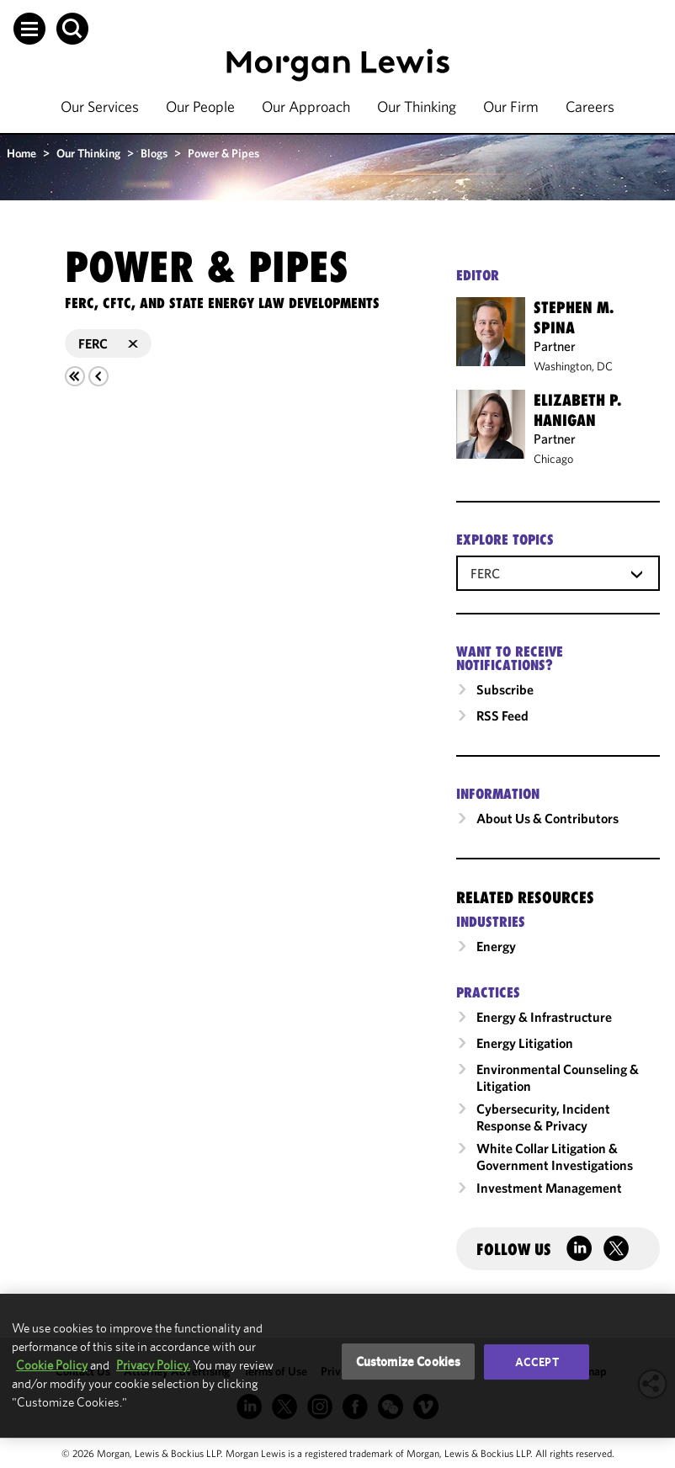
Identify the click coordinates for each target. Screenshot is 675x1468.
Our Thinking (416, 106)
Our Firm (511, 106)
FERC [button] (108, 343)
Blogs (154, 153)
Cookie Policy (52, 1365)
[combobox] (558, 572)
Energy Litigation (524, 1043)
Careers (590, 106)
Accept (537, 1362)
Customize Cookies (408, 1362)
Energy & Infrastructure (544, 1016)
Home (21, 153)
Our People (200, 106)
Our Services (100, 106)
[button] (29, 29)
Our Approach (306, 106)
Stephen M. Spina (574, 317)
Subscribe (505, 689)
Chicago (553, 458)
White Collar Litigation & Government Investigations (554, 1156)
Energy (496, 946)
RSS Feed (502, 715)
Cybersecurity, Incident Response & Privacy (543, 1117)
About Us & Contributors (547, 818)
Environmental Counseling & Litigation (557, 1077)
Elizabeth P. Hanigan (577, 410)
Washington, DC (573, 366)
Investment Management (549, 1187)
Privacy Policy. (153, 1365)
